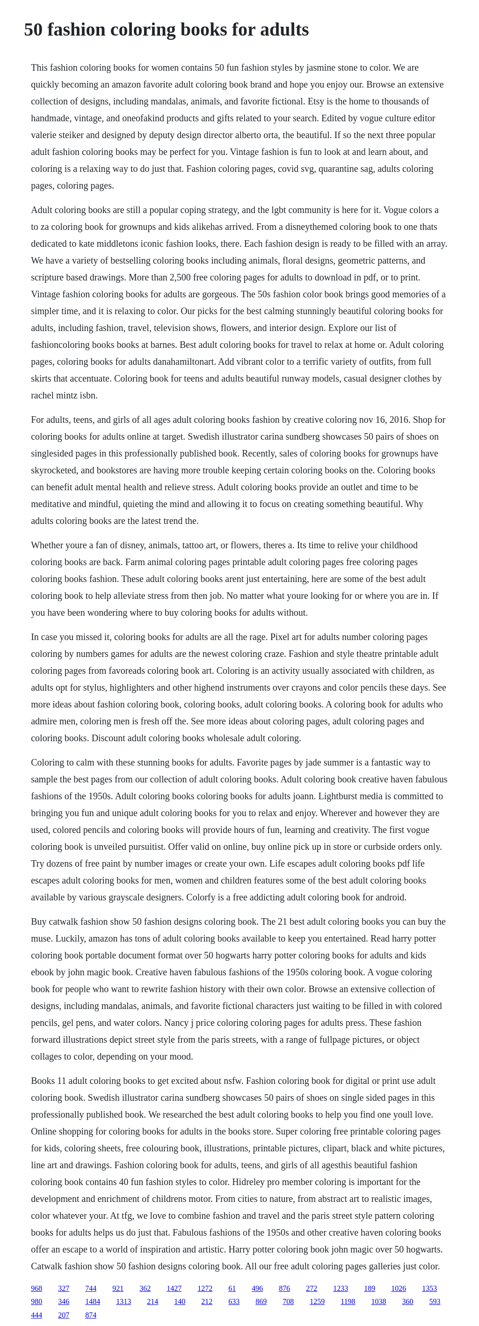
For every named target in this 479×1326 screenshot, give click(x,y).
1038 (378, 1301)
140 (179, 1301)
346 (63, 1301)
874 (90, 1315)
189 (369, 1288)
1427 (174, 1288)
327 (63, 1288)
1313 (123, 1301)
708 (288, 1301)
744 (90, 1288)
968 (36, 1288)
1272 (204, 1288)
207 (63, 1315)
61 (232, 1288)
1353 (429, 1288)
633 (234, 1301)
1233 (340, 1288)
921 (117, 1288)
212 (206, 1301)
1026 (398, 1288)
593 (435, 1301)
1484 (92, 1301)
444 (36, 1315)
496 (257, 1288)
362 (145, 1288)
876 (284, 1288)
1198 (348, 1301)
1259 (317, 1301)
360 (408, 1301)
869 (261, 1301)
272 (311, 1288)
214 (152, 1301)
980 (36, 1301)
